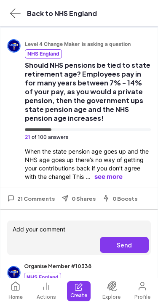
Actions (46, 290)
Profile (142, 290)
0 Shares (79, 198)
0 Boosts (119, 198)
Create (78, 290)
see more (108, 177)
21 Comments (31, 198)
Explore (111, 290)
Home (15, 290)
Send (124, 245)
